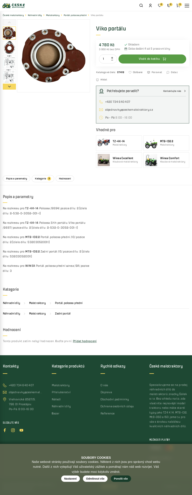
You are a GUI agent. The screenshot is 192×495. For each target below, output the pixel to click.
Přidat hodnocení (85, 341)
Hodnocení (65, 178)
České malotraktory (13, 15)
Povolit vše (121, 478)
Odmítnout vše (95, 478)
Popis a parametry (16, 178)
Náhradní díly (35, 15)
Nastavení (70, 478)
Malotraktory (53, 15)
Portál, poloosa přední (75, 15)
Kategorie (43, 179)
